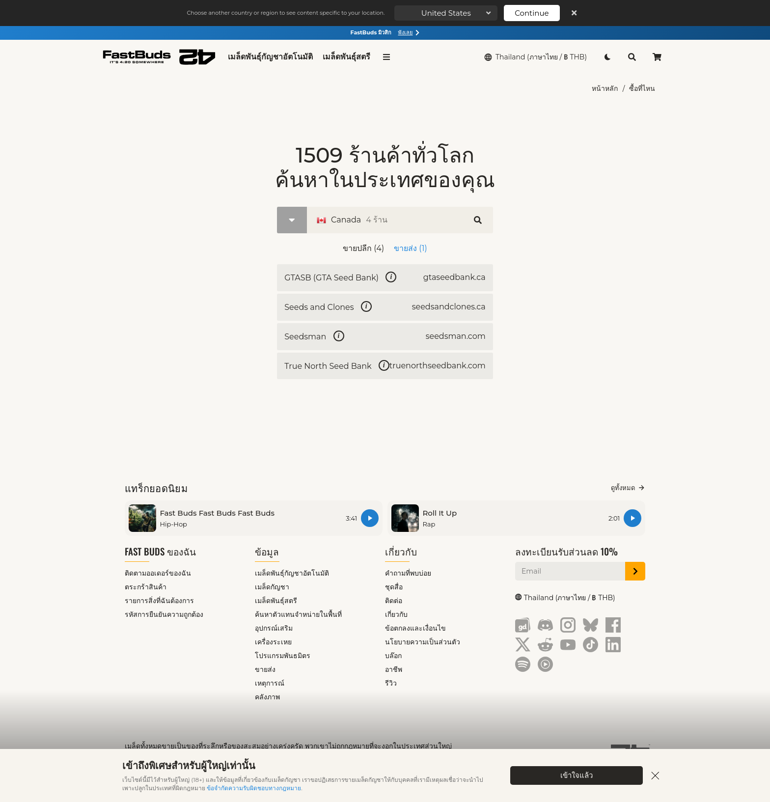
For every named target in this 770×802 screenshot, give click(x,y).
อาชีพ (393, 671)
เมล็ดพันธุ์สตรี (346, 56)
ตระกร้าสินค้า (145, 588)
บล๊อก (393, 657)
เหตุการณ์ (269, 685)
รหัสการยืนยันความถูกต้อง (164, 616)
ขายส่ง (265, 671)
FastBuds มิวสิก (385, 32)
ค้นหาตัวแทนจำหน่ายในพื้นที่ (298, 616)
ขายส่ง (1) (410, 248)
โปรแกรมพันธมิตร (282, 657)
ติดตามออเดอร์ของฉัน (158, 575)
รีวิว (391, 685)
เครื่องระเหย (273, 643)
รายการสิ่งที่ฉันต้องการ (159, 602)
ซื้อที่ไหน (642, 88)
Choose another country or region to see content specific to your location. (286, 12)
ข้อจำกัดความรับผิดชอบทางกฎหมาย (254, 788)
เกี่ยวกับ (401, 553)
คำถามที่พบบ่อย (408, 575)
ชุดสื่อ (394, 588)
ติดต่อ (393, 602)
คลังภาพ (267, 698)
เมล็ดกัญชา (272, 588)
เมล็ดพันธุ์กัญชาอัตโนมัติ (270, 56)
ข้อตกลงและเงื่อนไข (415, 630)
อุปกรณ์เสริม (274, 630)
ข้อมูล (267, 553)
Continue (532, 13)
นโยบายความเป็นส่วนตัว (422, 643)
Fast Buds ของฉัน (160, 553)
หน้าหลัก (605, 88)
